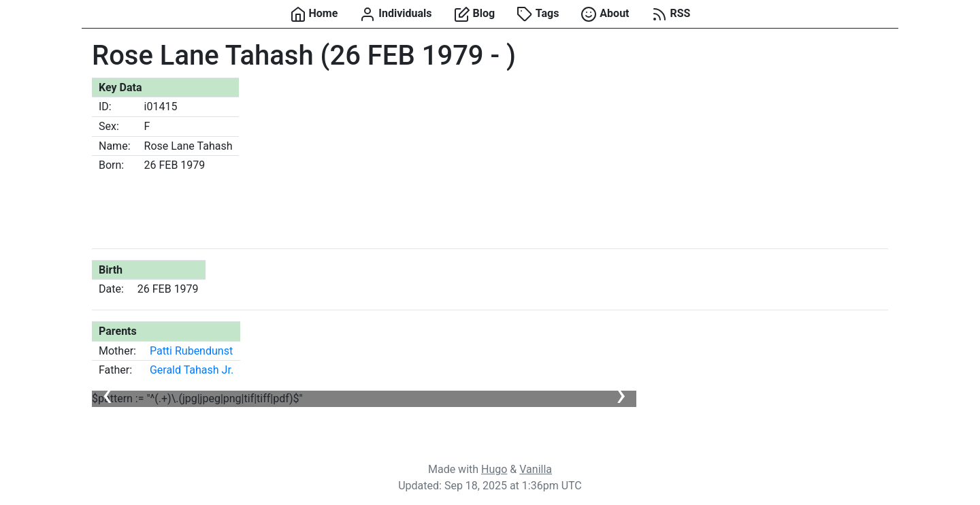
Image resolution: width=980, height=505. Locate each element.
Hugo (494, 469)
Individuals (395, 14)
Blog (474, 14)
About (605, 14)
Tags (538, 14)
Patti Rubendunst (191, 350)
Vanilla (535, 469)
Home (314, 14)
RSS (671, 14)
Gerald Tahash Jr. (191, 369)
